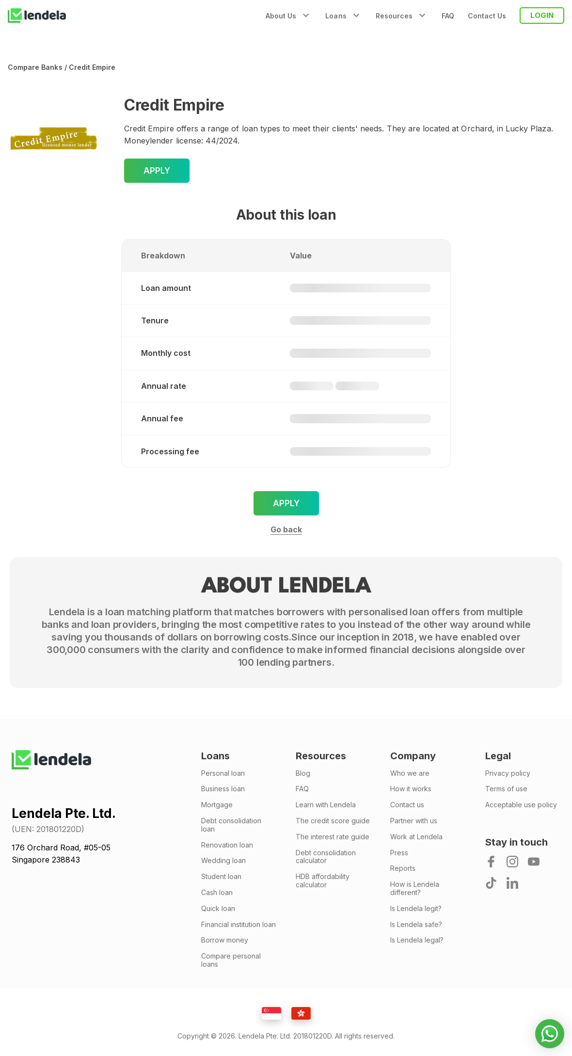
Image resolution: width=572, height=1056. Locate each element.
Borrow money (224, 940)
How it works (410, 789)
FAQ (448, 16)
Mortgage (217, 805)
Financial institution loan (238, 924)
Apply (156, 171)
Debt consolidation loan (231, 825)
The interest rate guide (332, 837)
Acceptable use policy (521, 805)
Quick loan (218, 908)
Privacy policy (507, 773)
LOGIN (542, 15)
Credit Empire (92, 67)
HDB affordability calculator (323, 881)
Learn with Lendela (326, 805)
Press (399, 853)
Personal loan (223, 773)
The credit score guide (333, 821)
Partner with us (413, 821)
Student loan (221, 876)
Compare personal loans (231, 960)
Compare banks (35, 67)
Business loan (223, 789)
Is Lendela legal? (417, 940)
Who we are (409, 773)
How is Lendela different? (414, 888)
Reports (402, 868)
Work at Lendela (416, 837)
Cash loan (217, 892)
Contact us (407, 805)
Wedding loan (223, 860)
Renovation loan (227, 845)
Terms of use (506, 789)
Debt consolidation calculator (326, 857)
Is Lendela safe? (416, 924)
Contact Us (487, 16)
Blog (303, 773)
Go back (286, 529)
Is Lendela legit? (416, 908)
